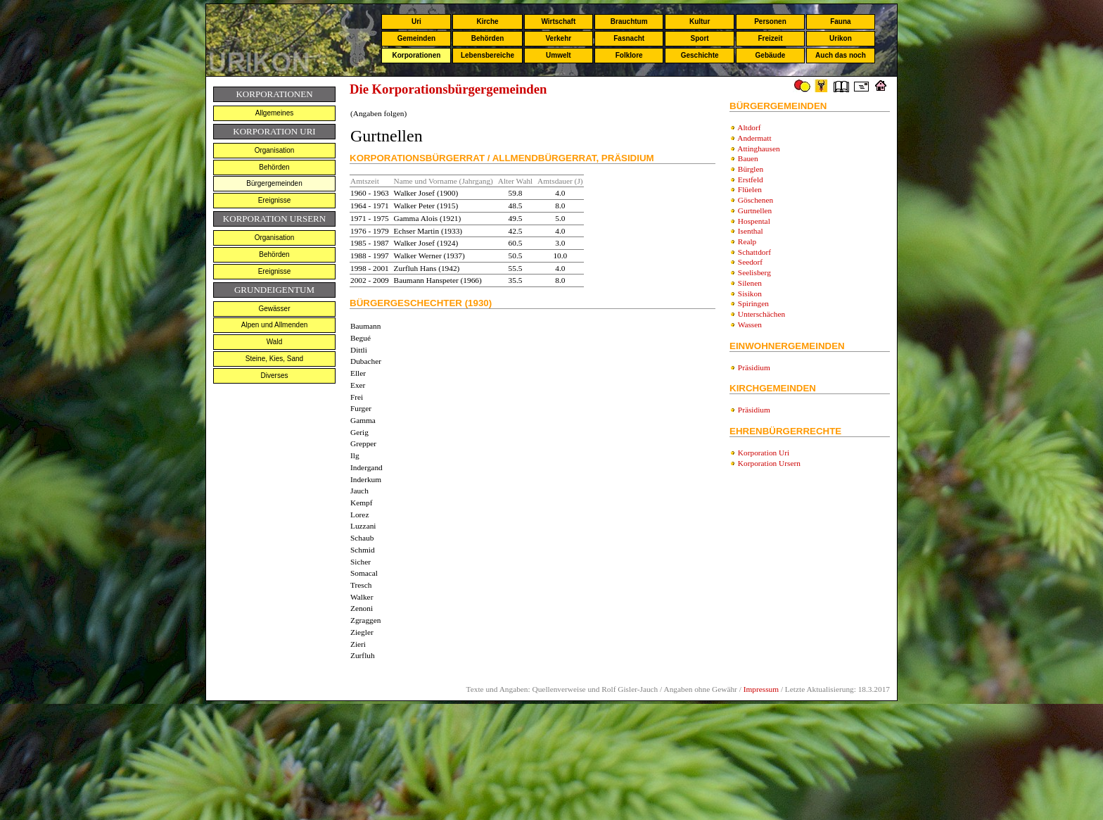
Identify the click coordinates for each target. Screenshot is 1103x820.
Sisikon (750, 293)
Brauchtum (629, 21)
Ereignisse (274, 200)
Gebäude (770, 55)
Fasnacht (628, 38)
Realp (747, 241)
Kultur (699, 21)
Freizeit (770, 38)
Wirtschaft (558, 21)
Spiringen (753, 303)
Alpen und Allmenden (274, 325)
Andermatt (754, 138)
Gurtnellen (755, 210)
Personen (770, 21)
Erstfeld (750, 179)
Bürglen (750, 169)
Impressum (761, 689)
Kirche (487, 21)
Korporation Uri (763, 452)
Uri (416, 21)
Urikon (840, 38)
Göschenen (755, 200)
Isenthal (750, 231)
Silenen (750, 283)
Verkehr (558, 38)
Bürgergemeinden (274, 183)
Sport (700, 38)
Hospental (754, 221)
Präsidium (754, 367)
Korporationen (416, 55)
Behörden (487, 38)
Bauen (748, 158)
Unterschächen (761, 314)
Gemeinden (416, 38)
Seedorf (750, 262)
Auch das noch (840, 55)
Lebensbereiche (487, 55)
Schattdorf (754, 252)
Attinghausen (758, 148)
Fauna (840, 21)
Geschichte (700, 55)
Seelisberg (754, 272)
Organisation (275, 150)
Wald (274, 342)
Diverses (274, 375)
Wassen (750, 324)
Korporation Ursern (769, 463)
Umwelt (558, 55)
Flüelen (750, 189)
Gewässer (274, 309)
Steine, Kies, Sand (274, 358)
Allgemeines (274, 113)
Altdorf (748, 127)
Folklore (629, 55)
